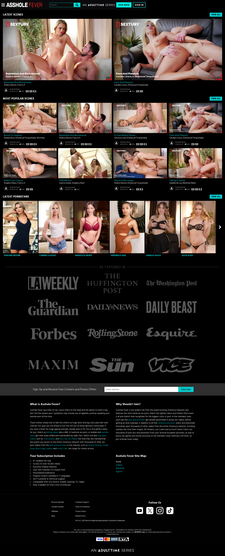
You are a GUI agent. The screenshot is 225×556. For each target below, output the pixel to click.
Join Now (124, 5)
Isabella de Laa (175, 183)
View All (215, 15)
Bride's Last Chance (13, 180)
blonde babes (52, 432)
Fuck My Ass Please (68, 439)
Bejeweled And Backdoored (17, 82)
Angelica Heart (10, 183)
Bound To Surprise (13, 135)
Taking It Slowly (177, 180)
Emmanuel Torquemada (138, 85)
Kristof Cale (62, 448)
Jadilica (49, 448)
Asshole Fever (15, 89)
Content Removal (112, 534)
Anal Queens (49, 439)
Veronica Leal (120, 138)
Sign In (139, 5)
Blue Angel (40, 448)
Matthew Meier (189, 183)
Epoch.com (66, 532)
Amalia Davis (9, 138)
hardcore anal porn (166, 423)
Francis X (21, 85)
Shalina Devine (10, 85)
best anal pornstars (58, 445)
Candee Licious (120, 85)
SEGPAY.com (140, 532)
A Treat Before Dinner (124, 135)
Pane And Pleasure (123, 82)
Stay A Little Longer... (124, 180)
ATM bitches (65, 180)
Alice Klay (41, 138)
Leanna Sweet (65, 183)
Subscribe (186, 389)
